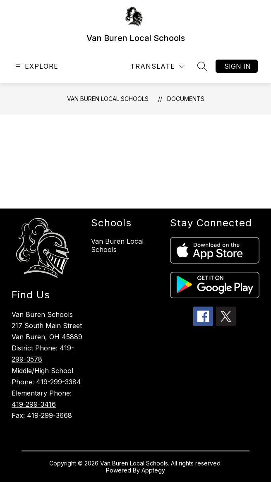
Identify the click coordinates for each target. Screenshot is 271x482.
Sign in (237, 66)
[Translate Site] (157, 66)
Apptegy (153, 470)
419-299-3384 (58, 382)
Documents (185, 98)
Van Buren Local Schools (108, 98)
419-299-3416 (34, 404)
